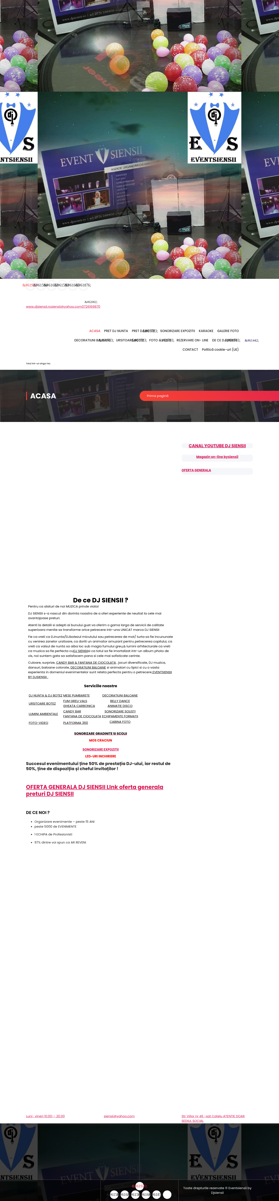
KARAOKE (206, 331)
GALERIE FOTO (228, 331)
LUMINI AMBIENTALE (43, 714)
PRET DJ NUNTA (116, 331)
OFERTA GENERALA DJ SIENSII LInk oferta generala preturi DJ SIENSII (94, 790)
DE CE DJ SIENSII (224, 340)
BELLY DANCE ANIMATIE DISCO (120, 703)
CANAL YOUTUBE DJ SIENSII (217, 446)
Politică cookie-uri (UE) (220, 349)
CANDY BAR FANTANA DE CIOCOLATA (82, 713)
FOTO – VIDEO (160, 340)
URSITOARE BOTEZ (130, 340)
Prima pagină (157, 396)
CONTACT (190, 349)
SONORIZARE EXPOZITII (177, 331)
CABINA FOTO (120, 721)
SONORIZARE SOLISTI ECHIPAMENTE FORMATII (120, 713)
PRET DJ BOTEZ (143, 331)
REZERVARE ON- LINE (192, 340)
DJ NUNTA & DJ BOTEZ (46, 695)
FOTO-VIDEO (38, 723)
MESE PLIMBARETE (76, 695)
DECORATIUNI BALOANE (92, 340)
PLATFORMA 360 (75, 723)
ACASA (94, 331)
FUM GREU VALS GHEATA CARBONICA (79, 703)
